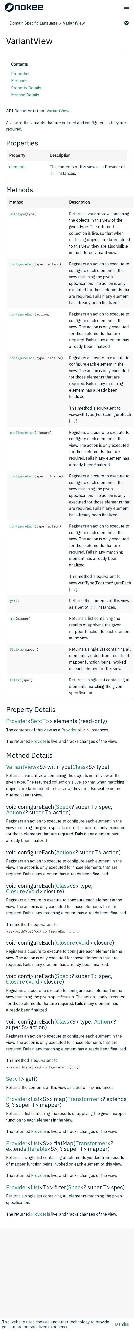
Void (33, 891)
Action (14, 812)
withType (17, 214)
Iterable (37, 1148)
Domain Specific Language (34, 23)
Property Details (26, 87)
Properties (20, 73)
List (35, 1099)
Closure (15, 891)
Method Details (25, 94)
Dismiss (122, 1324)
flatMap (16, 649)
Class (79, 766)
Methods (19, 80)
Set (35, 721)
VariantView (74, 23)
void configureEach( (31, 806)
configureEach (22, 264)
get (13, 601)
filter (15, 680)
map (13, 619)
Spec (62, 806)
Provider (17, 721)
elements (18, 166)
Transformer (83, 1099)
